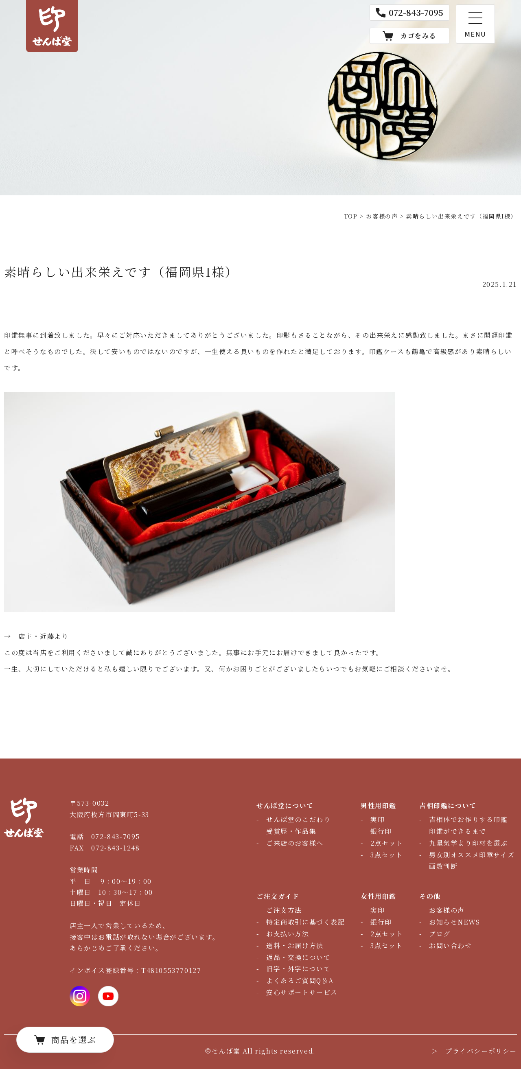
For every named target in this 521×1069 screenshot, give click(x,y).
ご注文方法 (284, 910)
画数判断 (443, 866)
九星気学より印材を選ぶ (468, 843)
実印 (377, 819)
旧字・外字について (298, 968)
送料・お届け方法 (295, 945)
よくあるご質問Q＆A (300, 980)
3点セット (386, 854)
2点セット (386, 843)
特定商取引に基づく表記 (305, 922)
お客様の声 (447, 910)
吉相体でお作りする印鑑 (468, 819)
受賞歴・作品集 (291, 831)
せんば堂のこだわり (298, 819)
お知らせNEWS (454, 922)
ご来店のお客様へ (295, 843)
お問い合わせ (450, 945)
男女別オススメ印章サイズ (471, 854)
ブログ (440, 933)
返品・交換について (298, 957)
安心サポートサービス (302, 992)
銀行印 (381, 831)
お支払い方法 (287, 933)
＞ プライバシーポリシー (474, 1051)
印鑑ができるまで (457, 831)
